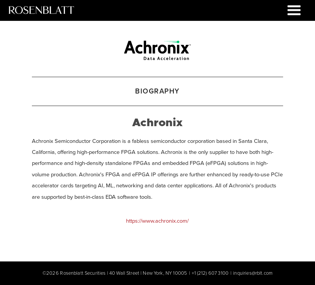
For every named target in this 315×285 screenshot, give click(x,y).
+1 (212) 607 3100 (210, 273)
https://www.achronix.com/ (157, 221)
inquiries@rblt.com (252, 273)
